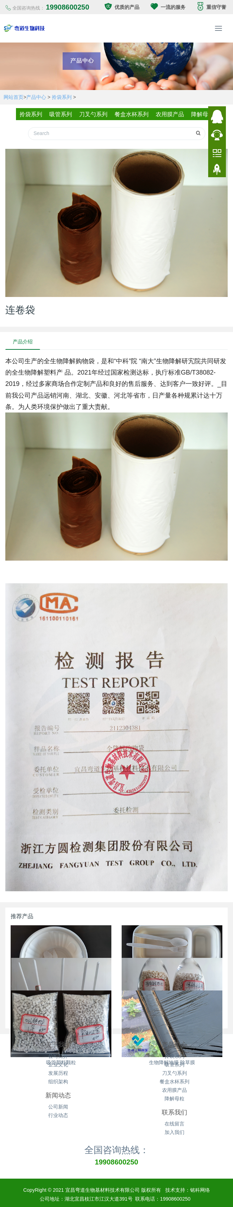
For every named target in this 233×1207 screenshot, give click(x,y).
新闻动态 (58, 1091)
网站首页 (13, 97)
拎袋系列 (62, 97)
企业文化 (58, 1061)
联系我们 (174, 1108)
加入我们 (174, 1128)
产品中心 (36, 97)
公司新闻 (58, 1103)
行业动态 (58, 1111)
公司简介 (58, 1052)
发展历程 (58, 1069)
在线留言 (174, 1120)
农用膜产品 (171, 114)
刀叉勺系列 (92, 114)
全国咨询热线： (116, 1146)
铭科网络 (200, 1186)
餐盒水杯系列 (132, 114)
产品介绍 (23, 338)
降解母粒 (205, 114)
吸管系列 (58, 114)
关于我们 (58, 1041)
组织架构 (58, 1078)
